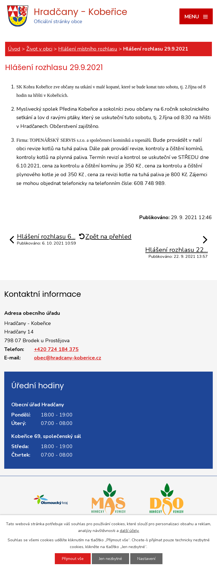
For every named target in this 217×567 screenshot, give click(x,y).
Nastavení (146, 558)
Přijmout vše (73, 558)
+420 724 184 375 (56, 349)
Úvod (14, 48)
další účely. (129, 530)
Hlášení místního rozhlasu (87, 48)
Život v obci (39, 48)
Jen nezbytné (110, 558)
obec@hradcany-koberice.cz (67, 357)
